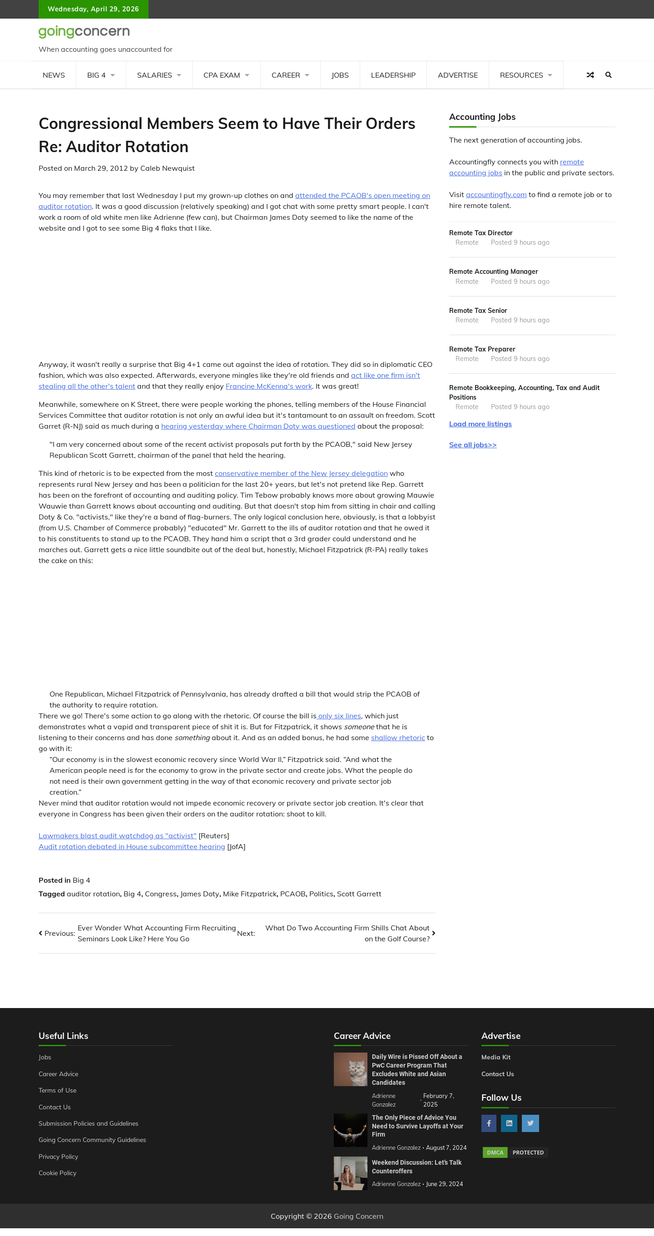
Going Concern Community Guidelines (95, 1140)
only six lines (339, 715)
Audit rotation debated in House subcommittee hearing (132, 846)
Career (286, 74)
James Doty (199, 893)
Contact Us (55, 1107)
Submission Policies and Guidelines (90, 1123)
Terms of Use (58, 1090)
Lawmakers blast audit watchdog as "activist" (118, 835)
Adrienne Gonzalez (397, 1191)
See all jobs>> (473, 446)
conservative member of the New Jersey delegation (301, 473)
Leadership (393, 74)
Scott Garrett (359, 893)
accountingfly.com (496, 194)
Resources (521, 74)
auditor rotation (93, 893)
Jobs (340, 74)
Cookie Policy (58, 1173)
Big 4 (96, 74)
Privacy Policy (59, 1156)
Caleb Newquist (167, 168)
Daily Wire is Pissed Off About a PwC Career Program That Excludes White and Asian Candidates (417, 1069)
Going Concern (358, 1223)
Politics (321, 893)
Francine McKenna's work (269, 386)
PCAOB (293, 893)
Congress (161, 893)
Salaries (154, 74)
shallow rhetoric (398, 737)
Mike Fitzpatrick (250, 893)
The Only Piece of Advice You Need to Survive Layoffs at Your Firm (417, 1125)
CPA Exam (221, 74)
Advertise (458, 74)
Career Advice (60, 1074)
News (54, 74)
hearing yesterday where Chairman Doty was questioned (258, 425)
